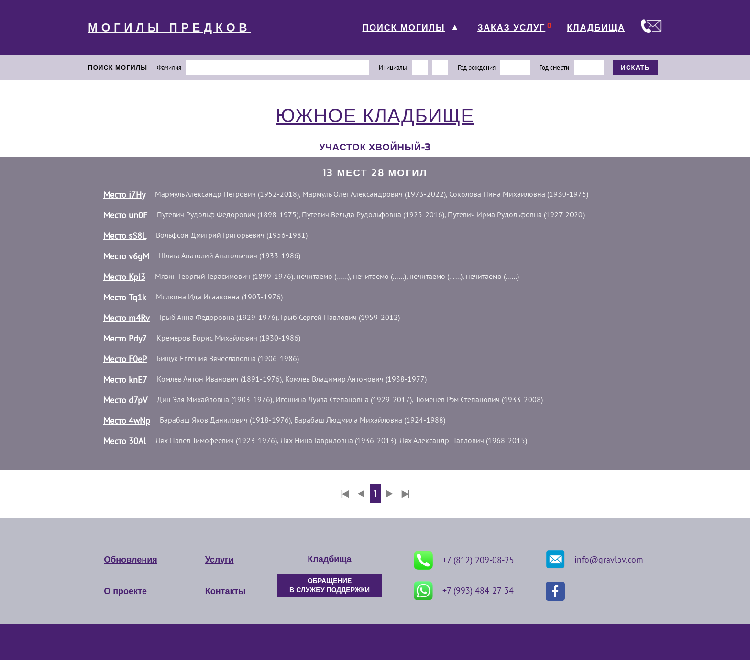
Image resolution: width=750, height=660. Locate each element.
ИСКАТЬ (635, 68)
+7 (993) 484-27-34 (464, 590)
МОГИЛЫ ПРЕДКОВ (169, 27)
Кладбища (329, 559)
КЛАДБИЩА (596, 27)
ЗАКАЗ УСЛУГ (511, 27)
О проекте (125, 591)
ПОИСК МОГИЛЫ (403, 27)
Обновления (130, 559)
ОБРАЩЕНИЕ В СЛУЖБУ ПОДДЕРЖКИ (329, 585)
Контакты (225, 591)
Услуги (219, 559)
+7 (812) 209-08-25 (464, 560)
